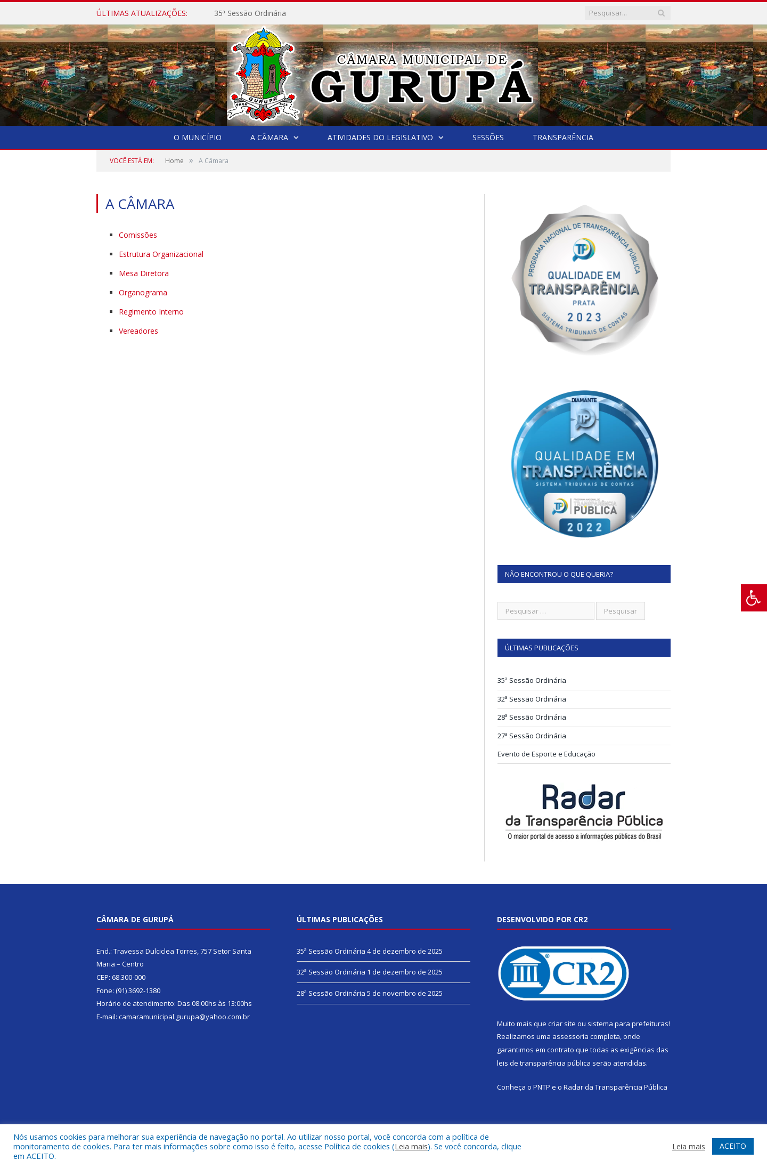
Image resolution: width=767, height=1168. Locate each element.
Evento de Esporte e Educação (546, 754)
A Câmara (269, 137)
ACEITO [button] (733, 1146)
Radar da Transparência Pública (615, 1087)
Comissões (138, 235)
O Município (198, 137)
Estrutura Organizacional (161, 254)
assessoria (570, 1036)
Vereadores (138, 331)
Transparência (563, 137)
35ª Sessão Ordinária (250, 13)
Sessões (488, 137)
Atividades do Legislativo (380, 137)
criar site (562, 1023)
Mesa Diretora (144, 273)
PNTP (541, 1087)
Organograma (143, 292)
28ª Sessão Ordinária (531, 717)
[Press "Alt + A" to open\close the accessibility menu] (754, 597)
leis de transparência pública (544, 1063)
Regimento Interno (151, 312)
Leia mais (411, 1146)
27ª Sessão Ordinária (531, 735)
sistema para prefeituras (628, 1023)
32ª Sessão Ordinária (531, 699)
